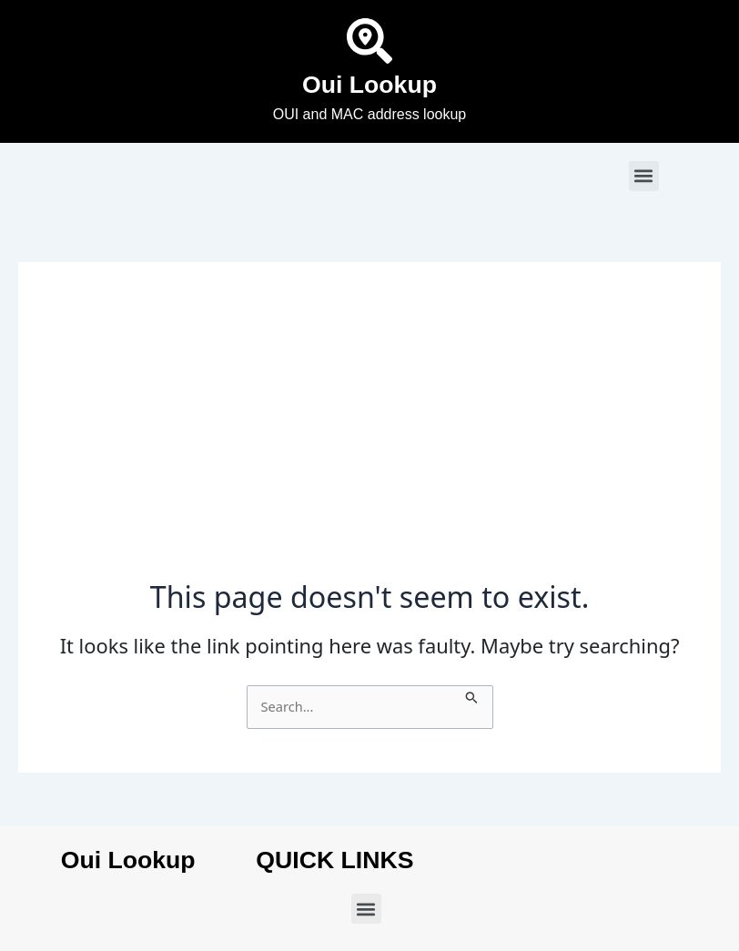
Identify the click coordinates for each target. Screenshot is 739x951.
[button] (644, 176)
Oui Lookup (369, 84)
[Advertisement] (369, 443)
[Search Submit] (472, 695)
